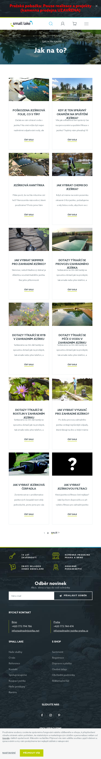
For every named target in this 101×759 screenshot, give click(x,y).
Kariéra (13, 692)
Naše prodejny (17, 686)
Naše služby (15, 652)
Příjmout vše (31, 752)
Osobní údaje (59, 669)
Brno (14, 622)
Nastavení (9, 752)
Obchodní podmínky (63, 675)
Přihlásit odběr (75, 595)
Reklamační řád (60, 681)
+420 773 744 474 (64, 626)
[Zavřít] (96, 6)
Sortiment (57, 652)
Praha (57, 622)
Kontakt (13, 669)
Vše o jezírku (56, 41)
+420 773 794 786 (22, 626)
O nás (12, 658)
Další (54, 532)
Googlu (5, 738)
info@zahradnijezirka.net (25, 631)
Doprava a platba (62, 663)
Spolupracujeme (18, 675)
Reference (14, 663)
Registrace (58, 658)
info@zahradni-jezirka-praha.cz (71, 631)
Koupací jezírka (17, 681)
